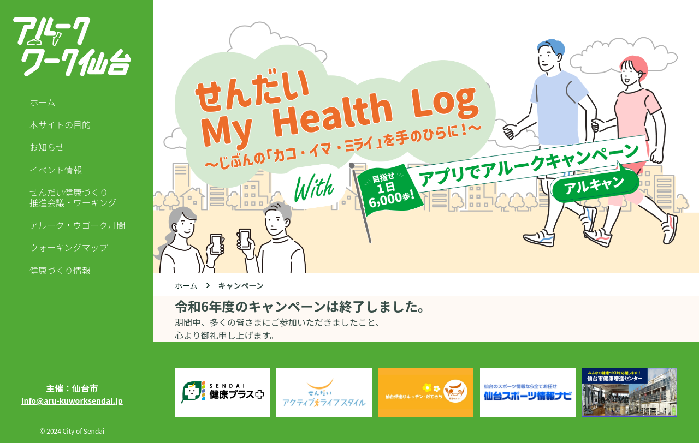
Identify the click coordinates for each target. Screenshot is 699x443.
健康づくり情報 (60, 270)
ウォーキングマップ (68, 247)
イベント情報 (55, 170)
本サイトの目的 (60, 124)
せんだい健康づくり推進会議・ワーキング (73, 197)
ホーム (42, 102)
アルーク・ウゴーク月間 (77, 225)
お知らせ (46, 147)
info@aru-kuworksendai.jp (72, 400)
